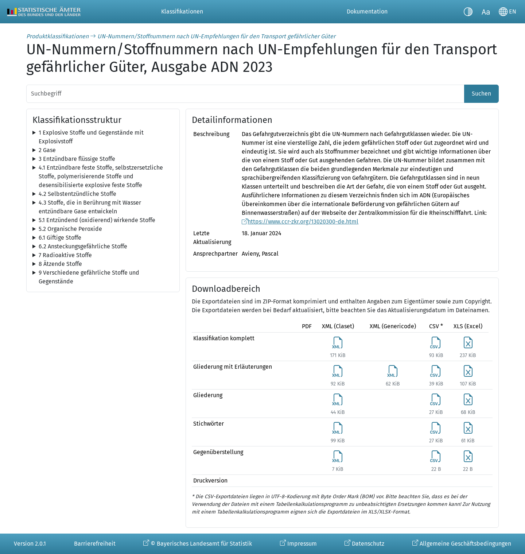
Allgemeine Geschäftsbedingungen (465, 543)
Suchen (481, 93)
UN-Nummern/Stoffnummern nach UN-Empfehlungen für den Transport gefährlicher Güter (216, 36)
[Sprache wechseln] (507, 11)
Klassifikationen (182, 11)
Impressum (302, 543)
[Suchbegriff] (245, 94)
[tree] (103, 137)
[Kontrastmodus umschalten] (468, 11)
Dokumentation (367, 11)
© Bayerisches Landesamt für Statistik (201, 543)
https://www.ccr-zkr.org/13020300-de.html (303, 221)
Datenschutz (368, 543)
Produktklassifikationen (57, 36)
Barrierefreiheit (95, 543)
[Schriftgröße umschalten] (485, 11)
